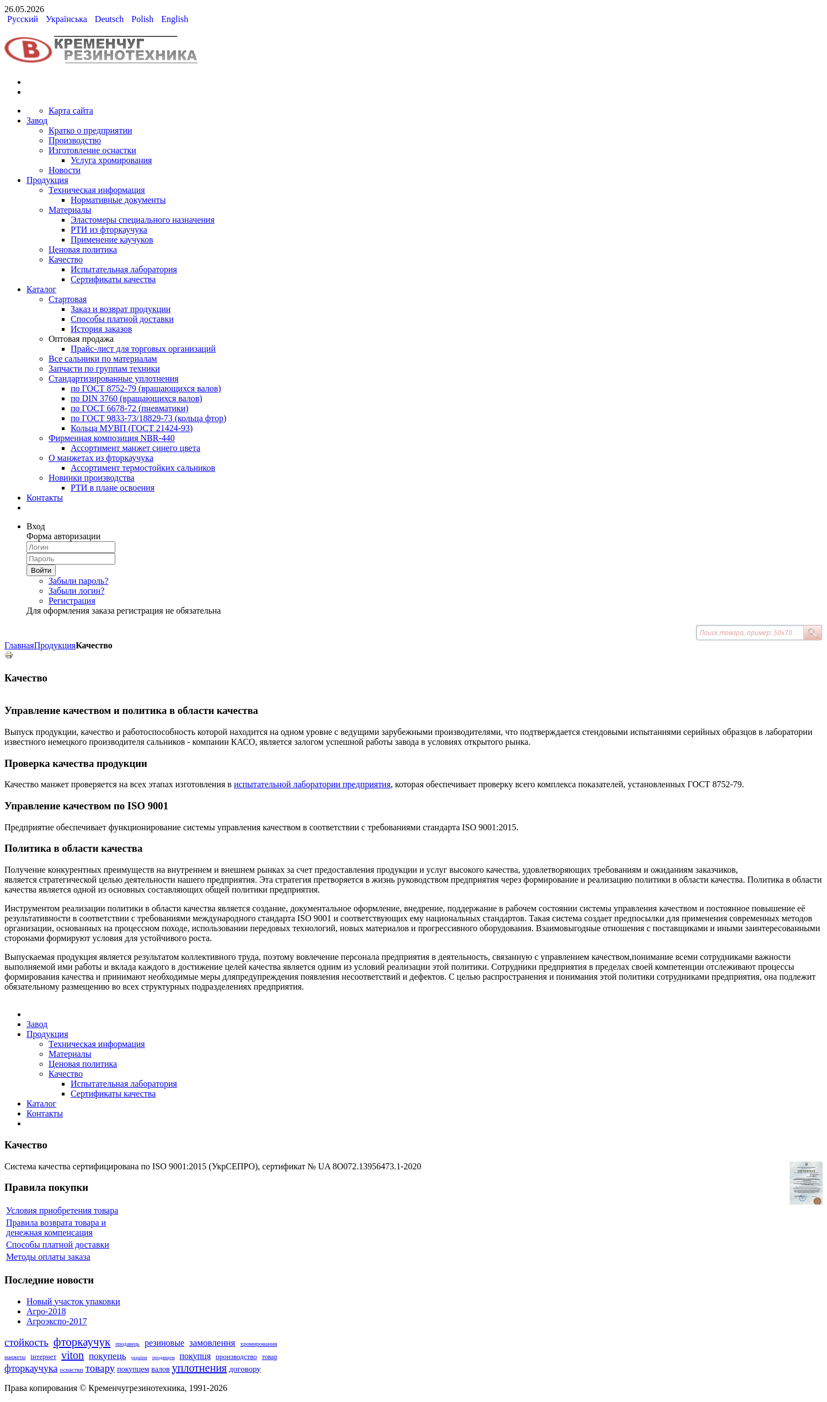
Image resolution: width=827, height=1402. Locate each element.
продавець (127, 1344)
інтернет (43, 1356)
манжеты (14, 1357)
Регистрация (72, 600)
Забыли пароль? (78, 580)
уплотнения (199, 1368)
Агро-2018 (46, 1311)
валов (160, 1369)
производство (236, 1356)
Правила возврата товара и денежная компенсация (56, 1227)
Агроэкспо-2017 (56, 1321)
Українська (67, 19)
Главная (19, 645)
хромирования (258, 1343)
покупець (107, 1356)
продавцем (163, 1357)
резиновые (164, 1342)
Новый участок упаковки (73, 1301)
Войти (41, 570)
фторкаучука (30, 1368)
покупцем (133, 1369)
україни (139, 1357)
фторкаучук (82, 1342)
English (174, 19)
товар (270, 1357)
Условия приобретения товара (62, 1210)
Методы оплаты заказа (48, 1256)
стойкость (26, 1342)
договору (245, 1369)
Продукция (55, 645)
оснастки (71, 1369)
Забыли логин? (76, 590)
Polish (143, 19)
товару (100, 1368)
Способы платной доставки (57, 1244)
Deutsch (110, 19)
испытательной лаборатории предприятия (312, 784)
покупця (195, 1356)
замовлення (212, 1342)
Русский (23, 19)
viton (72, 1355)
